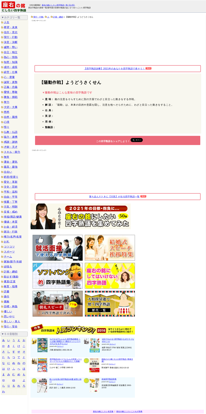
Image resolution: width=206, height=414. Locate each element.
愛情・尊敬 (10, 92)
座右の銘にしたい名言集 (103, 411)
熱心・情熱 (10, 57)
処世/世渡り (11, 176)
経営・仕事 (10, 72)
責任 (6, 296)
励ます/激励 (11, 276)
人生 (6, 22)
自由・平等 (10, 196)
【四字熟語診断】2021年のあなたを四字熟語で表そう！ (114, 68)
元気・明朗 (10, 206)
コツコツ (9, 246)
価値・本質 (10, 221)
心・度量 (9, 77)
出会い (8, 171)
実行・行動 (10, 37)
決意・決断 (10, 42)
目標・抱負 (10, 306)
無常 (6, 156)
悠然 (6, 111)
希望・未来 (10, 27)
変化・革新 (10, 181)
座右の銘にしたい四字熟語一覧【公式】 (58, 5)
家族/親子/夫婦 (13, 261)
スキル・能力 (12, 151)
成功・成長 (10, 67)
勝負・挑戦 (10, 97)
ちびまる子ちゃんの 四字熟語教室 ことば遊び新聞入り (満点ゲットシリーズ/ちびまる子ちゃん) (65, 341)
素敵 (6, 301)
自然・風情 (10, 117)
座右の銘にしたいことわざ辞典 (129, 411)
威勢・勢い (10, 47)
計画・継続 (10, 271)
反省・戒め (10, 211)
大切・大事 (10, 107)
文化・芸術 (10, 186)
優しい (8, 311)
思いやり (9, 316)
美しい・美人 (12, 321)
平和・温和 (10, 191)
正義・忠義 (10, 87)
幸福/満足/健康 (13, 216)
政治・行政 (10, 231)
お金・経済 (10, 226)
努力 (6, 102)
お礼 (6, 241)
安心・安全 (10, 326)
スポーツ (9, 251)
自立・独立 (10, 52)
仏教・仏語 (10, 132)
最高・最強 (10, 166)
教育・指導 (10, 286)
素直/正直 (9, 281)
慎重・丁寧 (10, 201)
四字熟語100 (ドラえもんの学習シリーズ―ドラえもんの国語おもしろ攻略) (66, 360)
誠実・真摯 (10, 82)
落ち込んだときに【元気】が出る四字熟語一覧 (114, 196)
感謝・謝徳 (10, 141)
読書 (6, 291)
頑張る (8, 266)
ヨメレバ (60, 346)
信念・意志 (10, 32)
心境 (6, 122)
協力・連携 (10, 136)
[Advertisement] (55, 42)
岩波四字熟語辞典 (109, 379)
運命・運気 (10, 161)
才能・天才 (10, 146)
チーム (8, 256)
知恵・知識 (10, 62)
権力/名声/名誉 (13, 236)
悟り (6, 127)
